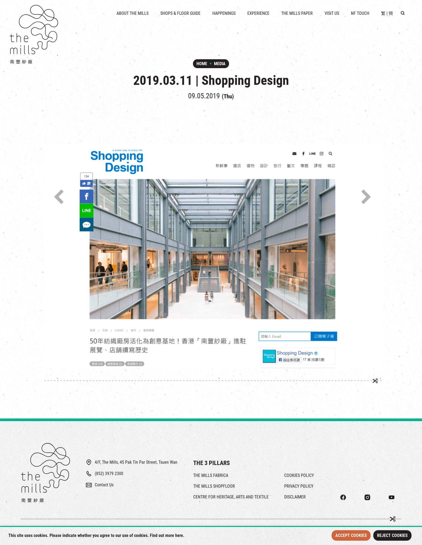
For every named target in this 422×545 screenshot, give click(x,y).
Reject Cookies (392, 535)
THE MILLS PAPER (297, 13)
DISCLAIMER (295, 496)
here (179, 535)
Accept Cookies (351, 535)
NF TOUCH (360, 13)
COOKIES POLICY (299, 475)
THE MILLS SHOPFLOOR (214, 486)
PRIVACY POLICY (298, 486)
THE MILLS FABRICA (210, 475)
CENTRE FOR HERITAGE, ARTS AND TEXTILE (231, 496)
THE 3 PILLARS (211, 463)
